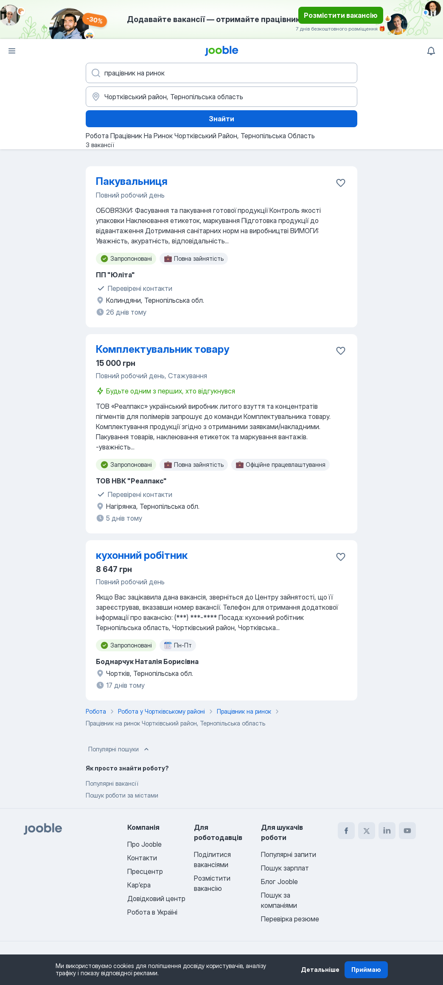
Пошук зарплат (285, 868)
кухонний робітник (142, 555)
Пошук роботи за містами (122, 795)
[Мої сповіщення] (431, 50)
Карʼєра (139, 885)
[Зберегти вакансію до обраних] (341, 183)
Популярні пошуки (119, 749)
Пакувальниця (132, 181)
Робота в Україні (152, 912)
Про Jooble (144, 844)
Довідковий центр (156, 898)
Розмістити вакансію (341, 15)
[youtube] (407, 830)
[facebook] (346, 830)
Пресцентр (145, 871)
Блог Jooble (279, 881)
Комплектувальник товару (162, 349)
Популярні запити (288, 854)
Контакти (142, 858)
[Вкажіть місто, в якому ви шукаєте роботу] (221, 97)
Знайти (221, 118)
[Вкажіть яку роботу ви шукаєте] (221, 73)
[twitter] (366, 830)
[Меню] (11, 50)
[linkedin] (387, 830)
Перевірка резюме (290, 919)
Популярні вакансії (112, 783)
